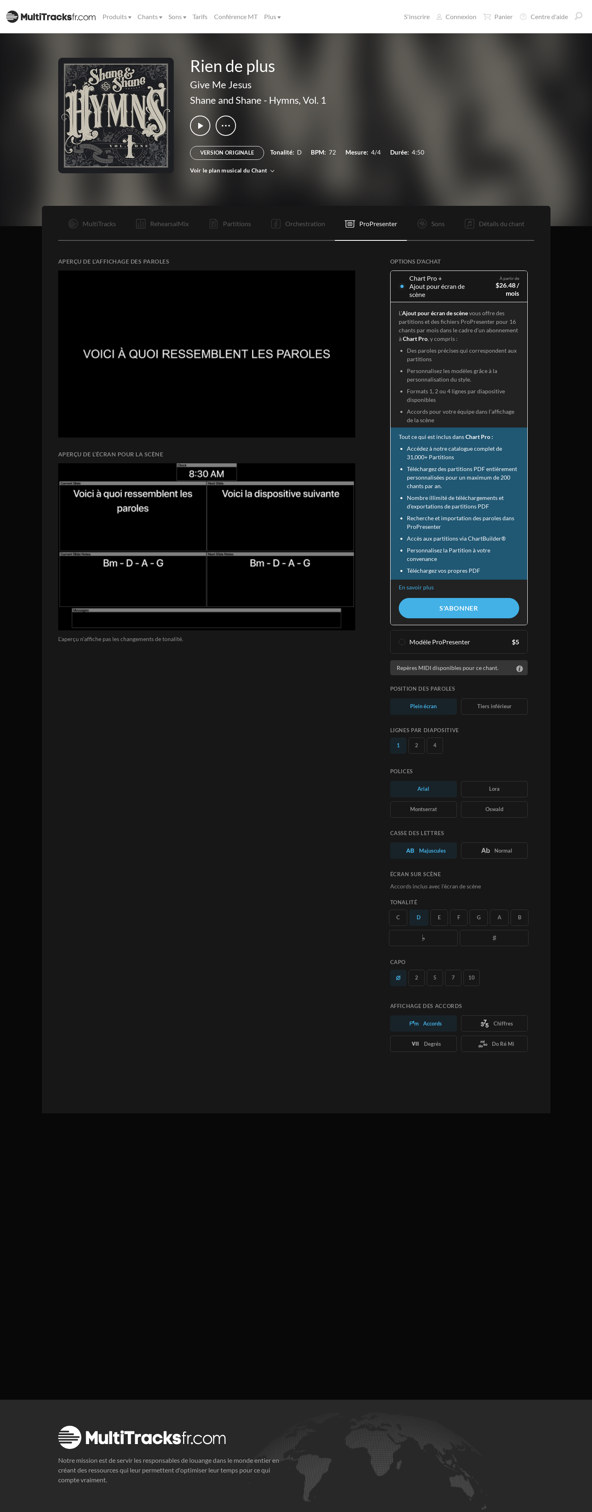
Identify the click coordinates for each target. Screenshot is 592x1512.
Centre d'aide (543, 17)
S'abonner (458, 608)
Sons (176, 16)
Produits (116, 16)
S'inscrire (417, 16)
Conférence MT (236, 16)
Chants (149, 16)
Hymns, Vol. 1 (297, 100)
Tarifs (200, 16)
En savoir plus (416, 587)
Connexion (456, 16)
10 (471, 977)
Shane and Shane (226, 100)
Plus (272, 16)
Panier (498, 17)
